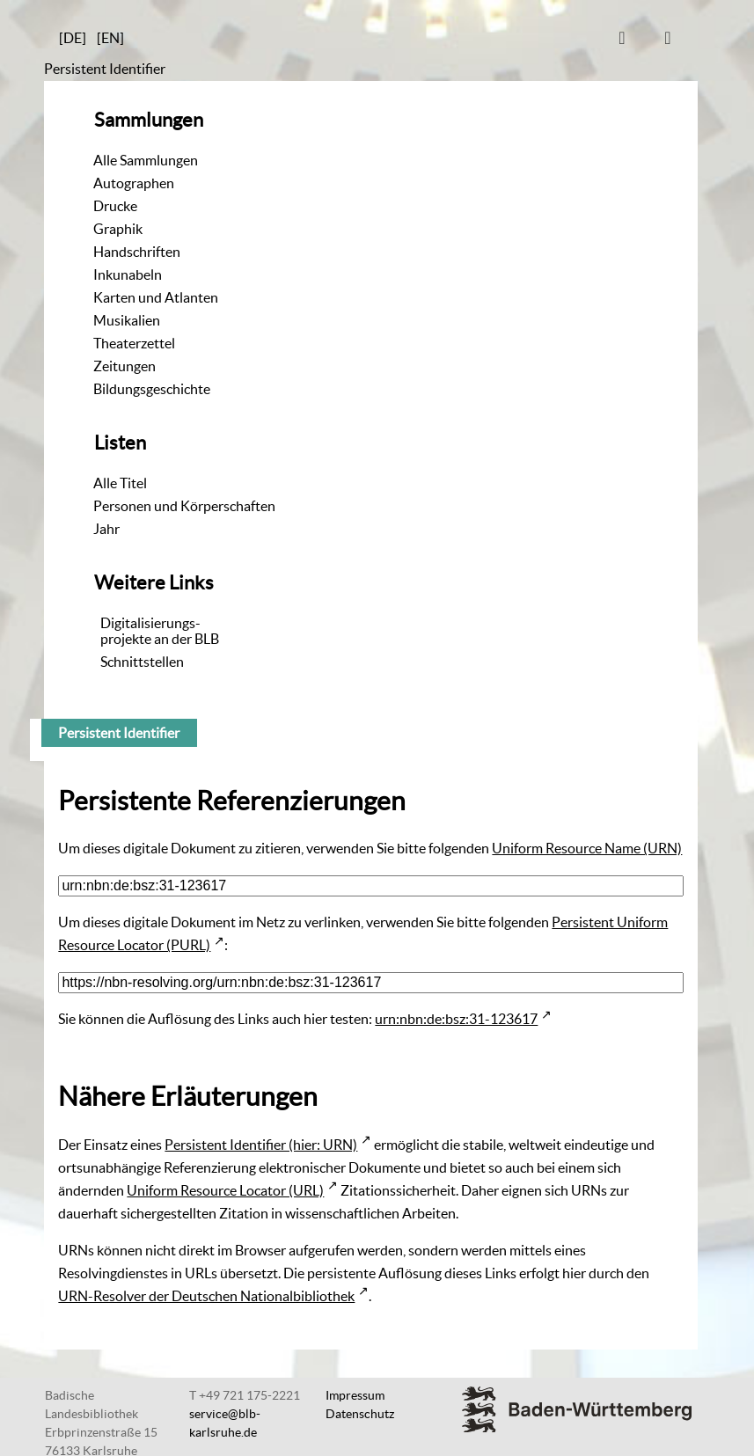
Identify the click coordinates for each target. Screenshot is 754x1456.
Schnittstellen (142, 661)
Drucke (115, 206)
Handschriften (136, 252)
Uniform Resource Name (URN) (587, 848)
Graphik (118, 229)
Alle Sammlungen (145, 160)
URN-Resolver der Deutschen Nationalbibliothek (206, 1296)
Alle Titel (120, 483)
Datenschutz (360, 1414)
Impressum (355, 1395)
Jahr (106, 529)
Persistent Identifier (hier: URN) (261, 1144)
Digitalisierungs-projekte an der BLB (159, 631)
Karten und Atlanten (155, 297)
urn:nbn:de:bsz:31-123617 (456, 1019)
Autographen (133, 183)
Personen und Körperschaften (184, 506)
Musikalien (126, 320)
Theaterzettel (134, 343)
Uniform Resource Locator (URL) (225, 1190)
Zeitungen (124, 366)
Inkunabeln (127, 274)
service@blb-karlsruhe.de (224, 1423)
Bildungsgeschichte (151, 389)
